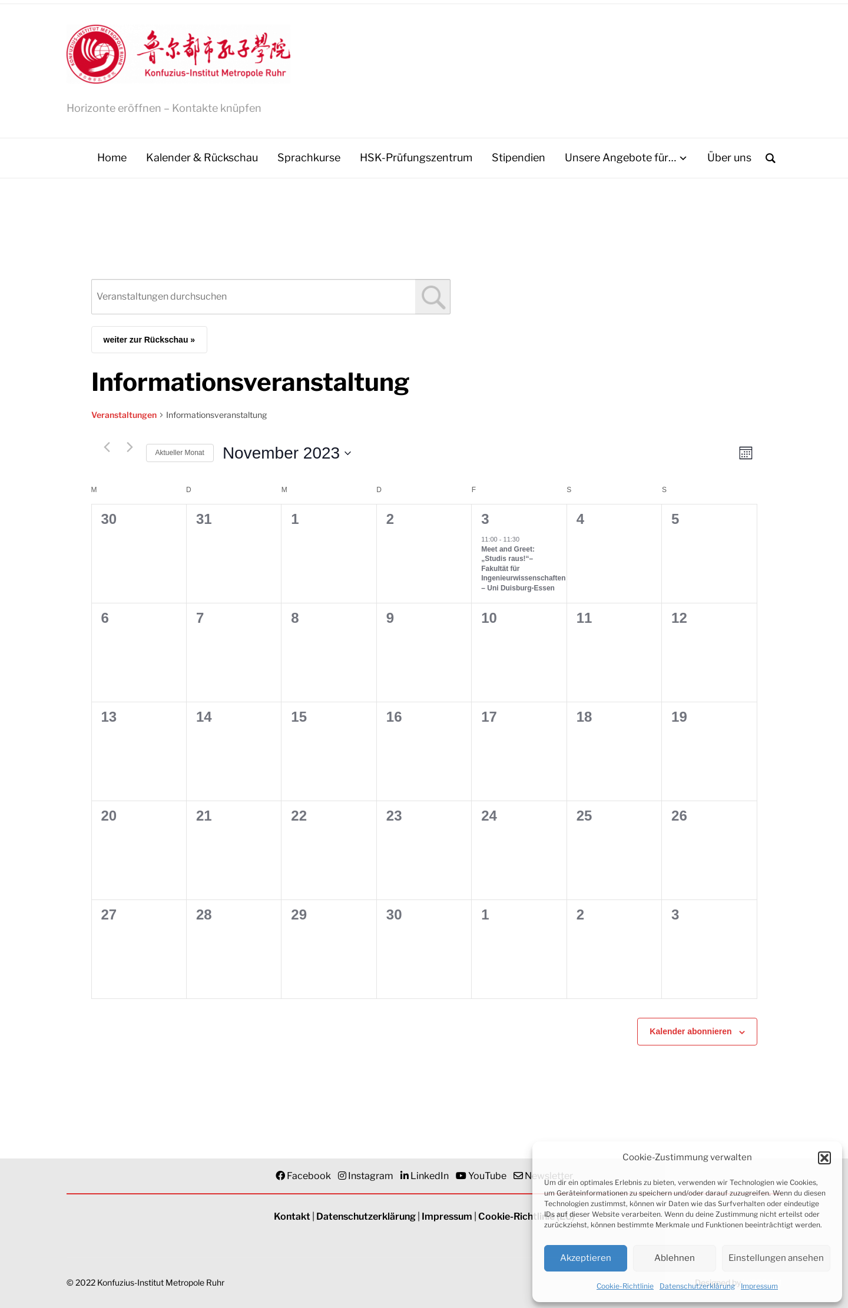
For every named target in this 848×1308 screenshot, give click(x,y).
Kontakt (292, 1217)
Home (112, 158)
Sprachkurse (308, 158)
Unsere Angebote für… (620, 158)
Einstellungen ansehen (776, 1258)
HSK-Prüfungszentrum (416, 158)
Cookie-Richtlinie (625, 1286)
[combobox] (270, 297)
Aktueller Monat (179, 453)
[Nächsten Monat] (130, 448)
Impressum (759, 1286)
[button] (824, 1158)
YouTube (487, 1176)
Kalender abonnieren (690, 1032)
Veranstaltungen (124, 415)
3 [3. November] (485, 519)
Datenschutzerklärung (697, 1286)
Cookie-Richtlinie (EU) (526, 1217)
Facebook (309, 1176)
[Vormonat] (107, 448)
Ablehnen (674, 1258)
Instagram (370, 1176)
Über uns (729, 158)
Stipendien (518, 158)
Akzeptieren (585, 1258)
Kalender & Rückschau (202, 158)
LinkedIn (429, 1176)
